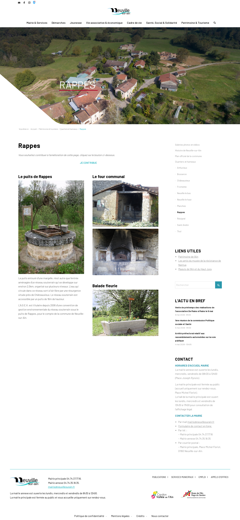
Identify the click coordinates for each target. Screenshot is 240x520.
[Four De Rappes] (125, 203)
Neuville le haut (184, 199)
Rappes (181, 212)
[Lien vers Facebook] (24, 2)
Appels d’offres (219, 477)
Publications (159, 477)
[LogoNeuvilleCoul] (120, 12)
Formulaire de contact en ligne (195, 426)
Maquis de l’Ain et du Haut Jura (195, 269)
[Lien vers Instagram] (29, 2)
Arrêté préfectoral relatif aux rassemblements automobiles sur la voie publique (195, 337)
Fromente (182, 186)
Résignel (181, 218)
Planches (181, 206)
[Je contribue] (88, 162)
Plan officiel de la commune (188, 156)
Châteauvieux (183, 180)
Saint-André (183, 225)
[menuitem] (36, 23)
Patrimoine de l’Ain (188, 256)
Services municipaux (182, 477)
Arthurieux (182, 167)
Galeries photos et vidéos (187, 144)
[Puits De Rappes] (51, 227)
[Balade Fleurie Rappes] (125, 313)
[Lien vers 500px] (34, 2)
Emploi (202, 477)
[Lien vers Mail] (19, 2)
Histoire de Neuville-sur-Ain (188, 150)
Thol (179, 231)
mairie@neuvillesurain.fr (201, 421)
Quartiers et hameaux (185, 161)
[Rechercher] (213, 23)
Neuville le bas (184, 193)
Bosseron (182, 174)
